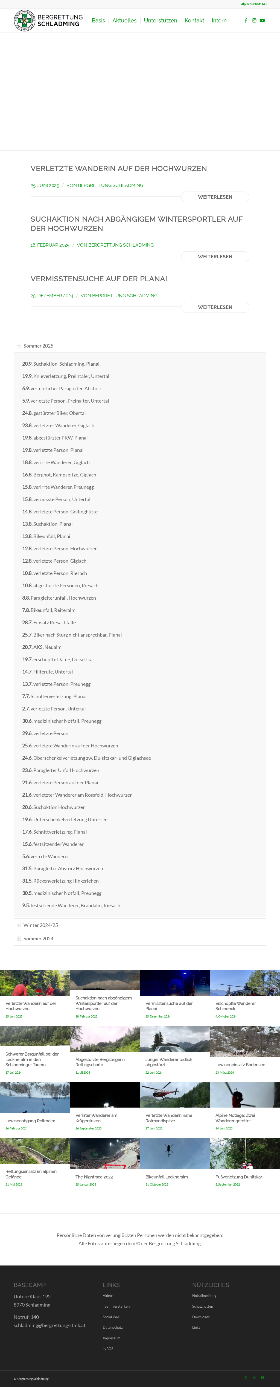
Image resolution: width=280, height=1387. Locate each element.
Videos (108, 1295)
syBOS (108, 1348)
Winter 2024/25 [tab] (37, 925)
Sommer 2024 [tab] (35, 938)
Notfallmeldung (204, 1295)
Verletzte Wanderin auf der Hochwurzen (119, 168)
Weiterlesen (215, 197)
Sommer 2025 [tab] (35, 346)
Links (196, 1327)
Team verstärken (116, 1306)
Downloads (201, 1317)
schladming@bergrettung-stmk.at (50, 1325)
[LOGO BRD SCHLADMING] (50, 20)
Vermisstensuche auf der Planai (99, 279)
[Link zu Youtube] (262, 20)
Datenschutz (113, 1327)
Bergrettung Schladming (110, 185)
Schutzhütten (202, 1306)
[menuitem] (98, 20)
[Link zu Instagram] (254, 20)
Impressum (111, 1338)
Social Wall (111, 1317)
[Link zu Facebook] (246, 20)
